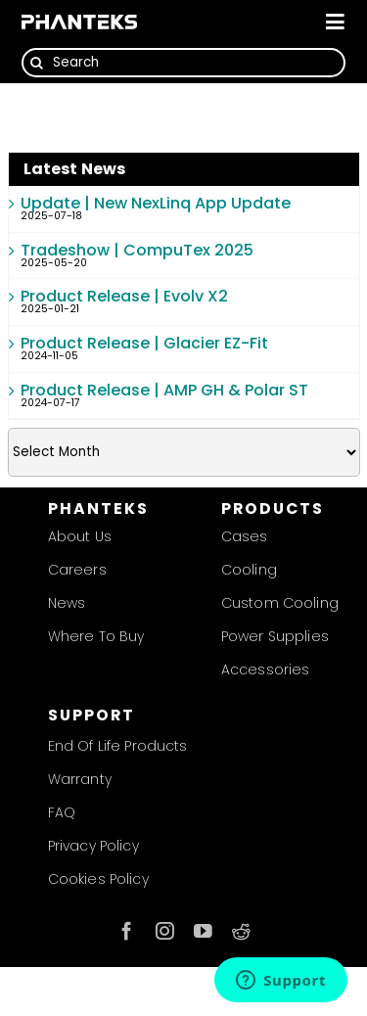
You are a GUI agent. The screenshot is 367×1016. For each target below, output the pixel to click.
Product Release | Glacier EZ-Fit (144, 343)
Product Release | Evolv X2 (124, 296)
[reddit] (241, 931)
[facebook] (126, 931)
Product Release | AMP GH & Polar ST (164, 390)
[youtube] (203, 931)
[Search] (183, 62)
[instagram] (165, 931)
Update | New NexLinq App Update (156, 203)
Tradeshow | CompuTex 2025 (137, 250)
